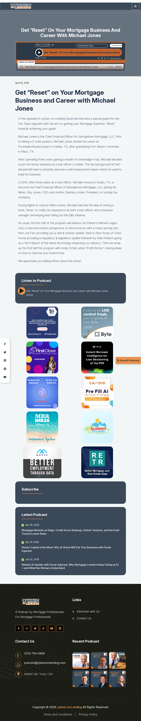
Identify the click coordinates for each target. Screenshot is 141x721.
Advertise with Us (86, 611)
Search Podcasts (128, 360)
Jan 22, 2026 (30, 559)
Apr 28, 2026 (30, 525)
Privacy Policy (88, 714)
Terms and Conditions (58, 714)
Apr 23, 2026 (30, 542)
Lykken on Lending (69, 707)
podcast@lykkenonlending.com (44, 662)
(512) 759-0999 (34, 653)
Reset (30, 210)
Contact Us (81, 618)
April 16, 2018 (22, 83)
